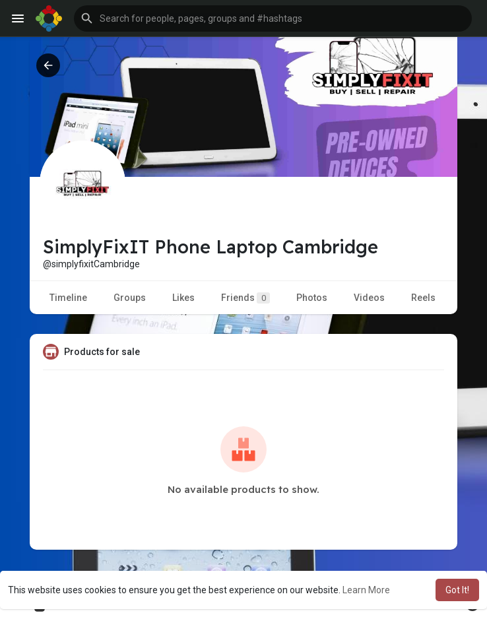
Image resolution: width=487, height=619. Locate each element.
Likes (183, 297)
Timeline (68, 297)
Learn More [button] (366, 590)
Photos (311, 297)
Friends (245, 298)
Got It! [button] (457, 590)
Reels (423, 297)
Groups (130, 297)
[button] (273, 18)
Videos (369, 297)
